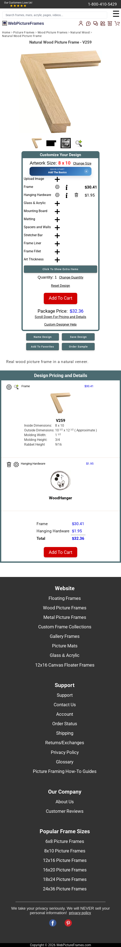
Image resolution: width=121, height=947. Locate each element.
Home (6, 32)
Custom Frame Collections (64, 626)
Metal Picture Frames (64, 617)
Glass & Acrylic (35, 203)
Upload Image (34, 179)
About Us (65, 801)
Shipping (64, 733)
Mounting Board (35, 211)
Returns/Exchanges (64, 742)
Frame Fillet (32, 251)
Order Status (64, 723)
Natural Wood (80, 32)
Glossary (64, 761)
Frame (28, 187)
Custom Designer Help (60, 324)
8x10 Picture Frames (64, 850)
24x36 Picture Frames (65, 888)
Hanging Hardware (37, 195)
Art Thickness (34, 259)
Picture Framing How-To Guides (64, 771)
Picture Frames (23, 32)
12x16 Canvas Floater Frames (64, 665)
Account (64, 714)
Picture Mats (64, 645)
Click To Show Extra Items (60, 269)
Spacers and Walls (37, 227)
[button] (60, 171)
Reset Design (60, 286)
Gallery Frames (64, 636)
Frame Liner (32, 243)
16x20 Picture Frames (65, 869)
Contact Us (65, 704)
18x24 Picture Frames (65, 879)
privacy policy (80, 913)
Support (65, 695)
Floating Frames (65, 598)
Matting (29, 219)
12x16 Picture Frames (65, 860)
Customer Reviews (64, 811)
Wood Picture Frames (52, 32)
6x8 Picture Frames (64, 841)
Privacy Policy (65, 752)
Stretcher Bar (33, 235)
